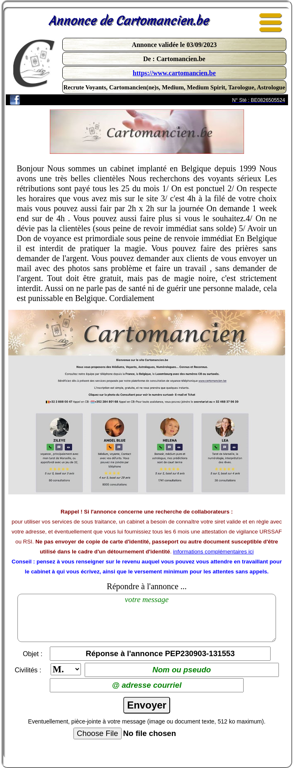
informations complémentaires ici (213, 551)
